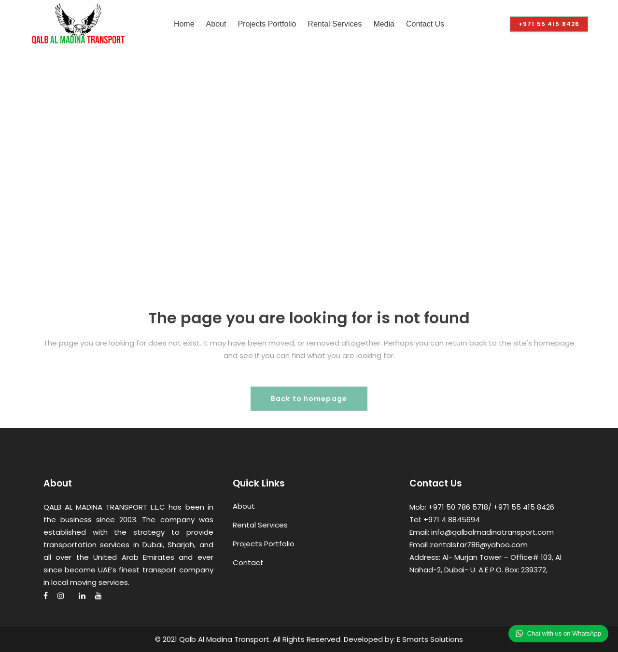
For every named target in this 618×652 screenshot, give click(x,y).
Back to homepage (309, 398)
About (244, 506)
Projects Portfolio (264, 544)
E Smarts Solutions (430, 639)
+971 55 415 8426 (549, 24)
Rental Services (260, 525)
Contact (248, 562)
